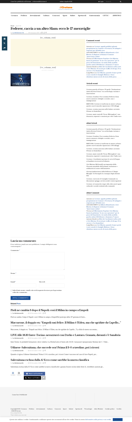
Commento (15, 251)
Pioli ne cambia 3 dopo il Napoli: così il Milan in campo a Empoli (49, 311)
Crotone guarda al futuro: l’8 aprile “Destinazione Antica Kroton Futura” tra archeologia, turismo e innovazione (103, 91)
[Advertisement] (48, 52)
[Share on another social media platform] (4, 48)
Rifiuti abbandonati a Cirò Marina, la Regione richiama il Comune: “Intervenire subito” (102, 54)
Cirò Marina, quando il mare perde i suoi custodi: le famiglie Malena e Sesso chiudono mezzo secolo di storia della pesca (103, 75)
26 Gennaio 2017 (34, 33)
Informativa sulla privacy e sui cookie (98, 419)
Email (13, 283)
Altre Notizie (98, 410)
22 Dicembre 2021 (34, 314)
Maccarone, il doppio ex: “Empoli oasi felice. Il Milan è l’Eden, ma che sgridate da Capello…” (66, 323)
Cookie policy (109, 410)
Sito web (42, 282)
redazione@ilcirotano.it (39, 1)
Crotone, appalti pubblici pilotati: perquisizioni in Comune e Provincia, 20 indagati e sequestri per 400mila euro (103, 48)
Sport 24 (18, 26)
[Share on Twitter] (4, 43)
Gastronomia (94, 15)
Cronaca (14, 15)
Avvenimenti (35, 15)
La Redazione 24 (18, 33)
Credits (119, 410)
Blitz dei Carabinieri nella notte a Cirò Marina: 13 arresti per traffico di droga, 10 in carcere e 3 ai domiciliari (103, 69)
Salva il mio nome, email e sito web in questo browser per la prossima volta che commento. (37, 292)
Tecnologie (88, 410)
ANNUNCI (117, 15)
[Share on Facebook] (4, 38)
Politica (24, 15)
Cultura (46, 15)
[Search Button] (120, 1)
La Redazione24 (18, 314)
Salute (72, 15)
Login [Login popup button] (101, 1)
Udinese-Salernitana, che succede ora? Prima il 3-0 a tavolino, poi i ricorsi (55, 348)
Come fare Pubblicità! (19, 395)
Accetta (118, 419)
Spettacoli (82, 15)
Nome (13, 274)
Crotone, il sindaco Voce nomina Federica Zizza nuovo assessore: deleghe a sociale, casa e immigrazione (102, 99)
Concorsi (56, 15)
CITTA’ (105, 15)
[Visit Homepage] (66, 8)
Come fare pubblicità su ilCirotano (21, 1)
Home (12, 26)
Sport (65, 15)
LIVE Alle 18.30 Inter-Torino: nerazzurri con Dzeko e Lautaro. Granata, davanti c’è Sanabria (65, 335)
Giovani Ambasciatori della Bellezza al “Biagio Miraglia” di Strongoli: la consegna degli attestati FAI (103, 173)
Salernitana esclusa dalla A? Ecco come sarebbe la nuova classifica (50, 360)
